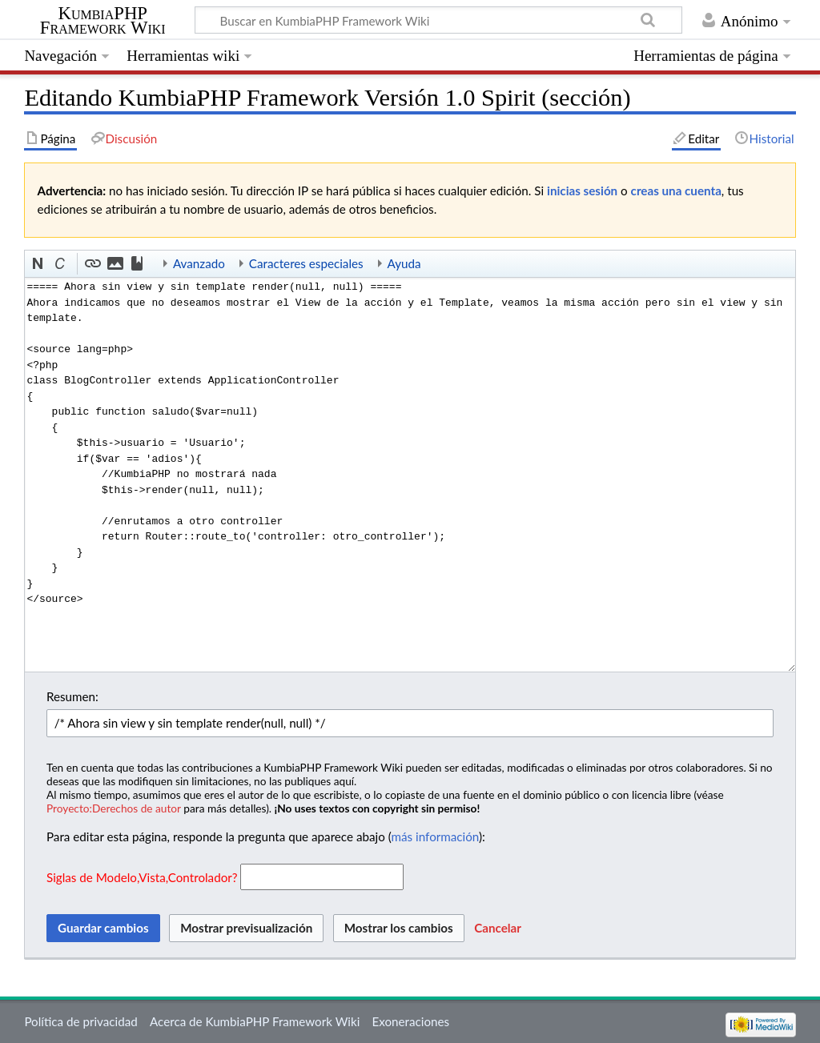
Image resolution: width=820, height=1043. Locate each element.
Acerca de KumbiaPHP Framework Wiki (255, 1021)
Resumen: (72, 696)
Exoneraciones (411, 1021)
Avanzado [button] (199, 263)
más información (435, 836)
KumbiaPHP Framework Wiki (103, 20)
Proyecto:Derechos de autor (113, 808)
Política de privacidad (80, 1021)
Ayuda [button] (404, 263)
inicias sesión (582, 190)
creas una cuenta (676, 190)
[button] (38, 264)
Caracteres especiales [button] (306, 263)
